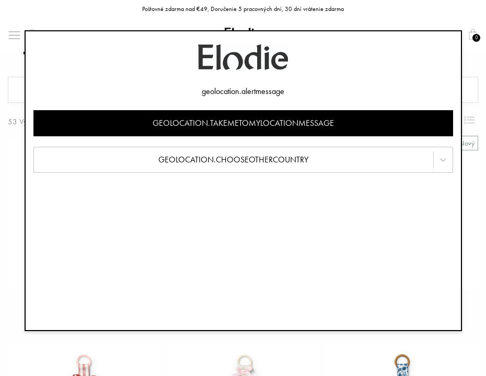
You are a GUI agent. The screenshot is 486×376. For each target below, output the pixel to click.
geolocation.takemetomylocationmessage (243, 123)
